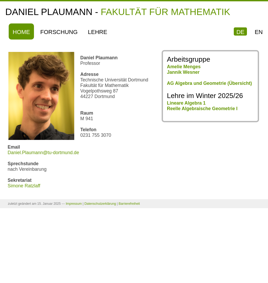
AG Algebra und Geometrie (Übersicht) (209, 83)
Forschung (59, 32)
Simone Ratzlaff (24, 185)
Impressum (74, 204)
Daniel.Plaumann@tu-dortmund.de (43, 152)
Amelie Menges (184, 66)
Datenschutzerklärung (100, 204)
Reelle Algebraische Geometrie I (202, 108)
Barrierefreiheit (129, 204)
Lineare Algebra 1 (186, 103)
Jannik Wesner (183, 72)
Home (21, 32)
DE (240, 32)
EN (259, 32)
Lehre (97, 32)
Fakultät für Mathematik (165, 12)
